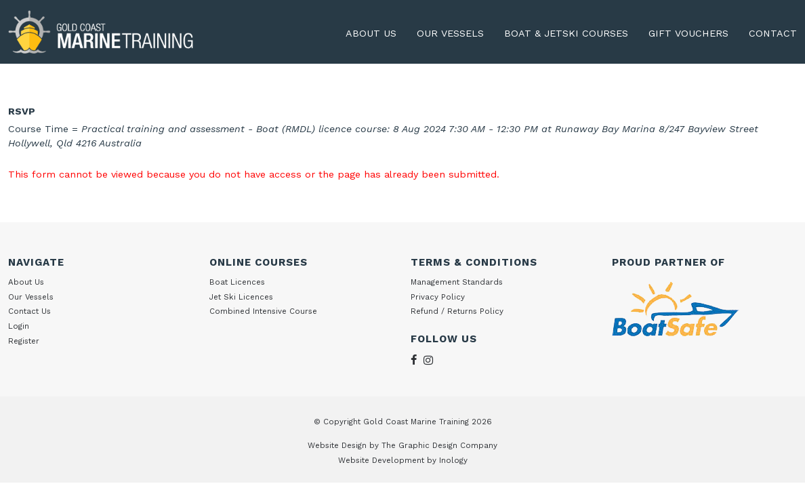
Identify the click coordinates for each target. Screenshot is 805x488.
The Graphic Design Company (439, 445)
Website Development (381, 460)
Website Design (337, 445)
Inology (453, 460)
